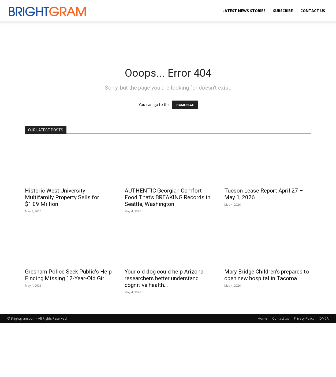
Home (262, 318)
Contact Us (312, 10)
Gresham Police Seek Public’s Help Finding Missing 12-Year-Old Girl (68, 275)
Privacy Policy (304, 318)
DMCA (324, 318)
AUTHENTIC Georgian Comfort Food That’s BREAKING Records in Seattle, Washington (167, 197)
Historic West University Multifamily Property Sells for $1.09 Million (62, 197)
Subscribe (283, 10)
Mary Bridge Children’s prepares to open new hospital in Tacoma (266, 275)
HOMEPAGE (185, 105)
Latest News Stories (244, 10)
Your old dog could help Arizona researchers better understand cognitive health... (164, 278)
